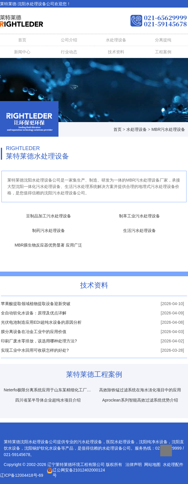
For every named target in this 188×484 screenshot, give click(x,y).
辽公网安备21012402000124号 (76, 471)
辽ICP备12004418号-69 (21, 475)
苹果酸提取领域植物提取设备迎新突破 (35, 303)
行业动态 (69, 52)
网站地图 (152, 464)
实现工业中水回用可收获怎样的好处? (35, 350)
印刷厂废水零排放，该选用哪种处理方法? (39, 341)
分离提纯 (163, 40)
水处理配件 (173, 464)
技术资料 (116, 52)
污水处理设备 (89, 441)
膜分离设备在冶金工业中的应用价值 (33, 331)
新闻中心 (22, 52)
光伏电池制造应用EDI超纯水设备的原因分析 (41, 322)
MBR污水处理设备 (168, 129)
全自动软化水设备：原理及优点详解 (33, 313)
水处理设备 (36, 3)
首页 (22, 40)
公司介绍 (69, 40)
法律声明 (133, 464)
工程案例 (163, 52)
